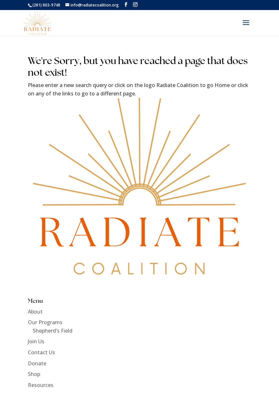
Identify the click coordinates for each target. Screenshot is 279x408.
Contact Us (41, 352)
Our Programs (45, 322)
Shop (34, 374)
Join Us (36, 341)
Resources (40, 385)
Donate (37, 363)
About (35, 311)
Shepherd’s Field (53, 330)
